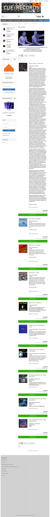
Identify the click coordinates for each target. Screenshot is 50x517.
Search (41, 20)
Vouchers (3, 462)
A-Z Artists (4, 20)
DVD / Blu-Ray (17, 20)
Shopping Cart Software (20, 515)
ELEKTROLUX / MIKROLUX (27, 20)
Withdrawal (4, 468)
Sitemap (4, 142)
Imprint (3, 475)
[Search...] (3, 16)
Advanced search (9, 92)
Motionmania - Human (34, 272)
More (35, 20)
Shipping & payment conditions (7, 464)
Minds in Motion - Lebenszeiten (36, 63)
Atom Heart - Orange (9, 73)
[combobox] (25, 55)
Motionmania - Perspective (35, 302)
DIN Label (10, 20)
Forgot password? (6, 135)
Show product (32, 214)
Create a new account (7, 133)
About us (46, 20)
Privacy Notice (4, 471)
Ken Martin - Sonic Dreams (9, 112)
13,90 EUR (9, 115)
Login (9, 130)
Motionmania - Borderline (34, 218)
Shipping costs (4, 459)
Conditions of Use (5, 473)
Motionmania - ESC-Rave (34, 245)
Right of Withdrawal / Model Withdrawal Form (10, 466)
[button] (36, 1)
